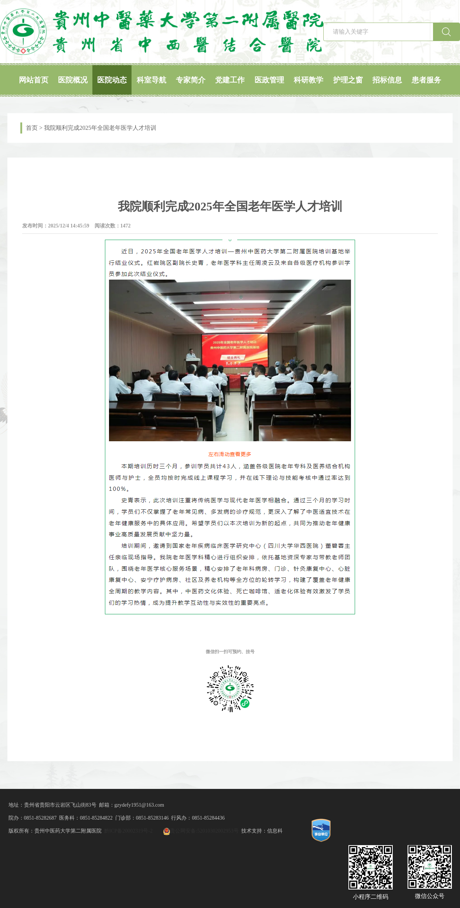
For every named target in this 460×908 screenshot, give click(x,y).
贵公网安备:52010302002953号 (204, 831)
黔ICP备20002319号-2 (128, 831)
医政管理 (269, 80)
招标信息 (387, 80)
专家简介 (190, 80)
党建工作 (230, 80)
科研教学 (308, 80)
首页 (32, 128)
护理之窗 (348, 80)
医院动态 (112, 80)
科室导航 (151, 80)
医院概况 (73, 80)
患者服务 (426, 80)
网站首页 (33, 80)
